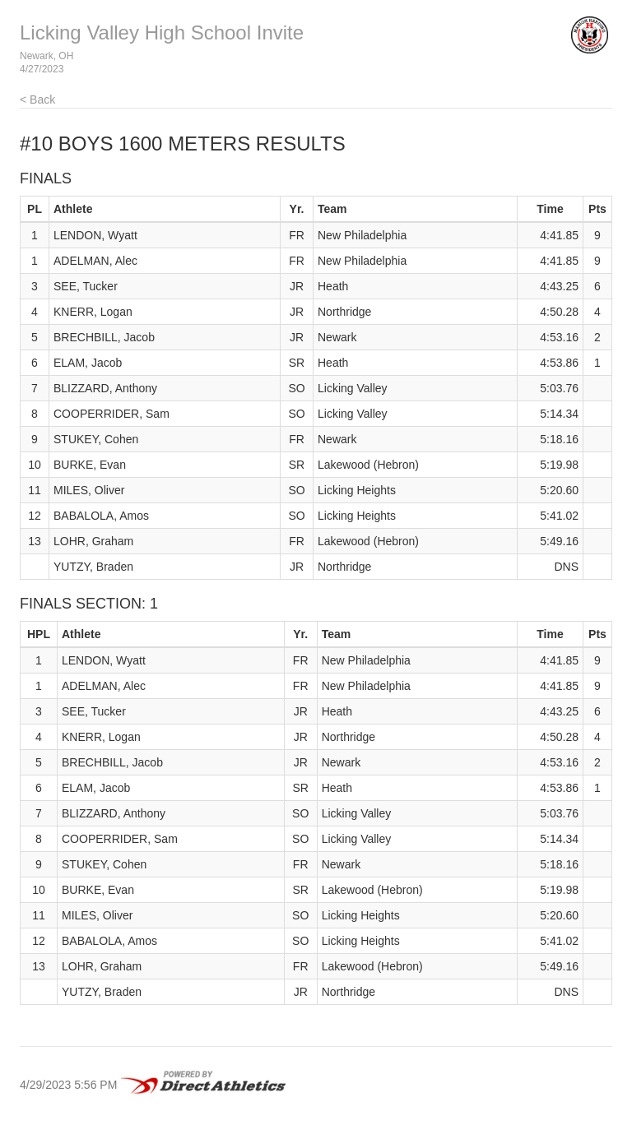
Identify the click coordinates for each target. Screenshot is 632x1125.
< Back (37, 99)
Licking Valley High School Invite (162, 32)
